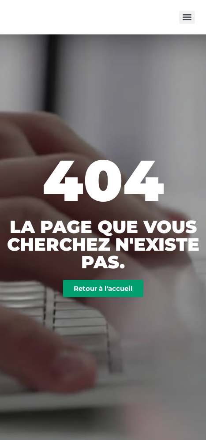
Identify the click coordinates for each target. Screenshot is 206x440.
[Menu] (187, 17)
